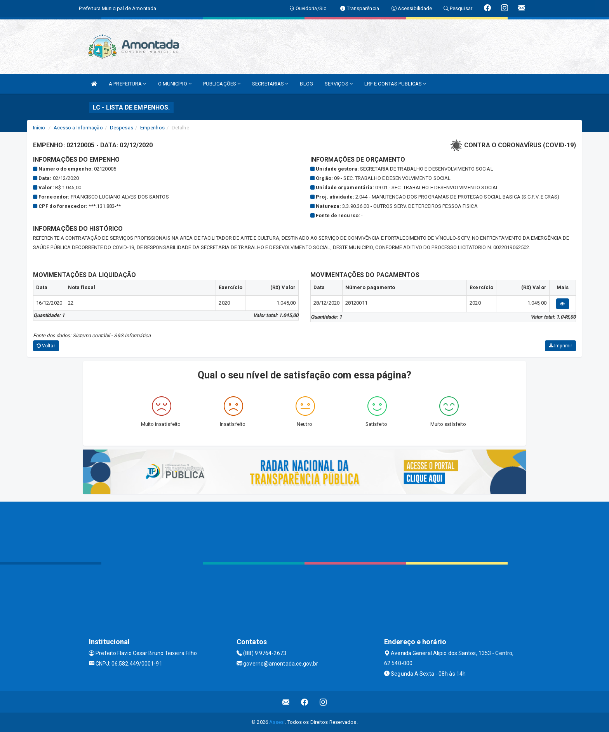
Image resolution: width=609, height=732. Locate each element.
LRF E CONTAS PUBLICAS (395, 84)
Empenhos (152, 128)
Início (39, 128)
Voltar (46, 346)
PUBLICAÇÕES (221, 84)
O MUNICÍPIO (174, 84)
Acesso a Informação (78, 128)
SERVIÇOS (339, 84)
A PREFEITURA (127, 84)
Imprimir (560, 346)
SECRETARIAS (270, 84)
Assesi (277, 722)
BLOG (306, 84)
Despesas (121, 128)
